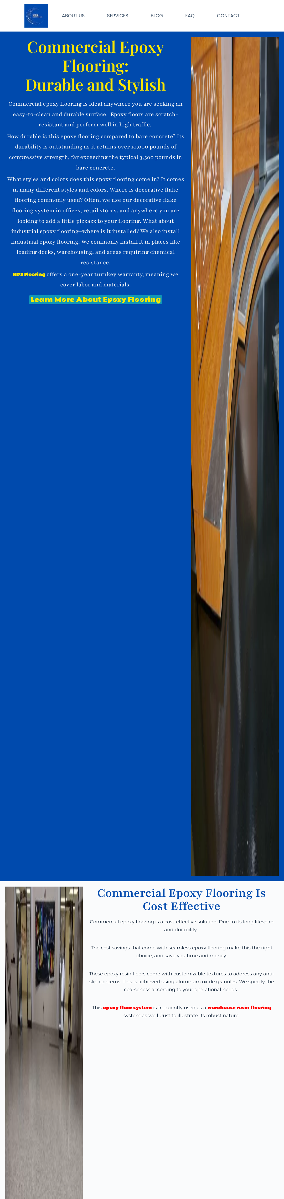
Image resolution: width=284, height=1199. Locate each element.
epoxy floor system (127, 1007)
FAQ (189, 15)
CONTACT (228, 15)
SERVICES (117, 15)
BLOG (157, 15)
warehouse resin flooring (239, 1007)
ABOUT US (73, 15)
